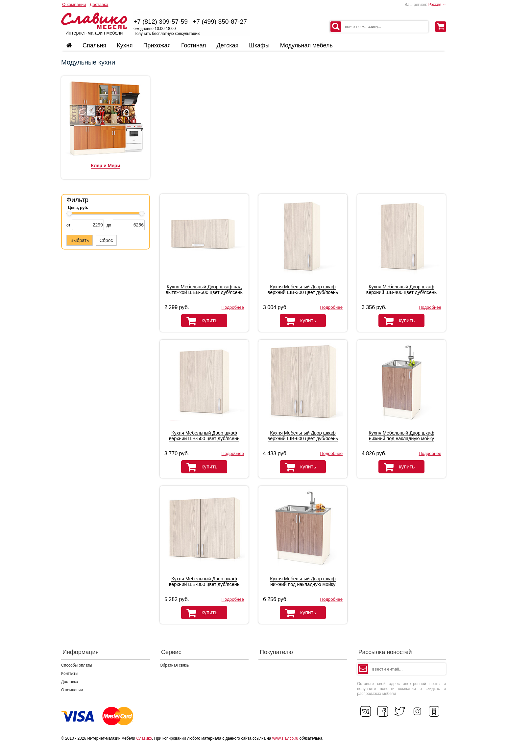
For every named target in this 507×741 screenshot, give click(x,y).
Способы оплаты (76, 665)
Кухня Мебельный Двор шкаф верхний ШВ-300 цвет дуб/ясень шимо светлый (303, 292)
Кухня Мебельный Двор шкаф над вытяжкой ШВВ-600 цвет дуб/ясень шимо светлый (204, 292)
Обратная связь (174, 665)
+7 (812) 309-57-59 (160, 21)
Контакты (69, 673)
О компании (74, 4)
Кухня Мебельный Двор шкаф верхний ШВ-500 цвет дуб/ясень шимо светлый (204, 438)
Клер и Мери (105, 165)
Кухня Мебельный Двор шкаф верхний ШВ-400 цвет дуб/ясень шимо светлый (401, 292)
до (109, 225)
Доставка (99, 4)
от (68, 225)
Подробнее (233, 307)
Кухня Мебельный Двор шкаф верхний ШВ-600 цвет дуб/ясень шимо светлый (303, 438)
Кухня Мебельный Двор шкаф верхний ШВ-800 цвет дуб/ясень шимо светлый (204, 584)
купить (199, 321)
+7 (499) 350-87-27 (220, 21)
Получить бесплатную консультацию (166, 33)
